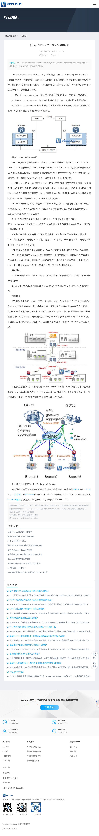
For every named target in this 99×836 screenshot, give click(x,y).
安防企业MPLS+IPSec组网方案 (20, 550)
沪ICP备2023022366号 (10, 829)
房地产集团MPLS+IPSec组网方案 (21, 536)
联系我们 (73, 751)
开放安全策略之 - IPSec (17, 541)
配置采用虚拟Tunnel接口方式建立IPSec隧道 (25, 554)
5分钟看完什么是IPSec (16, 568)
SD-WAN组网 (14, 500)
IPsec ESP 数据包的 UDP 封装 (19, 559)
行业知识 (23, 36)
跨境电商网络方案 (34, 747)
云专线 (17, 494)
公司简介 (73, 747)
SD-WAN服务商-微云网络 (32, 4)
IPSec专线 (34, 515)
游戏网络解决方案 (34, 756)
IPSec (19, 515)
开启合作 (49, 707)
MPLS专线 (7, 756)
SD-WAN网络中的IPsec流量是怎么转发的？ (25, 563)
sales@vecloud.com (13, 787)
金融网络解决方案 (34, 751)
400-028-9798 (10, 778)
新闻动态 (73, 756)
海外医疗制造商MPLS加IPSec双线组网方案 (25, 545)
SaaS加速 (6, 761)
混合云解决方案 (33, 761)
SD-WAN (29, 494)
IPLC (88, 489)
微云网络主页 (10, 36)
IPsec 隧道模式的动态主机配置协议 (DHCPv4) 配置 (28, 572)
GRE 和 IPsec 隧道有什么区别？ (20, 532)
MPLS (76, 489)
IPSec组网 (26, 515)
